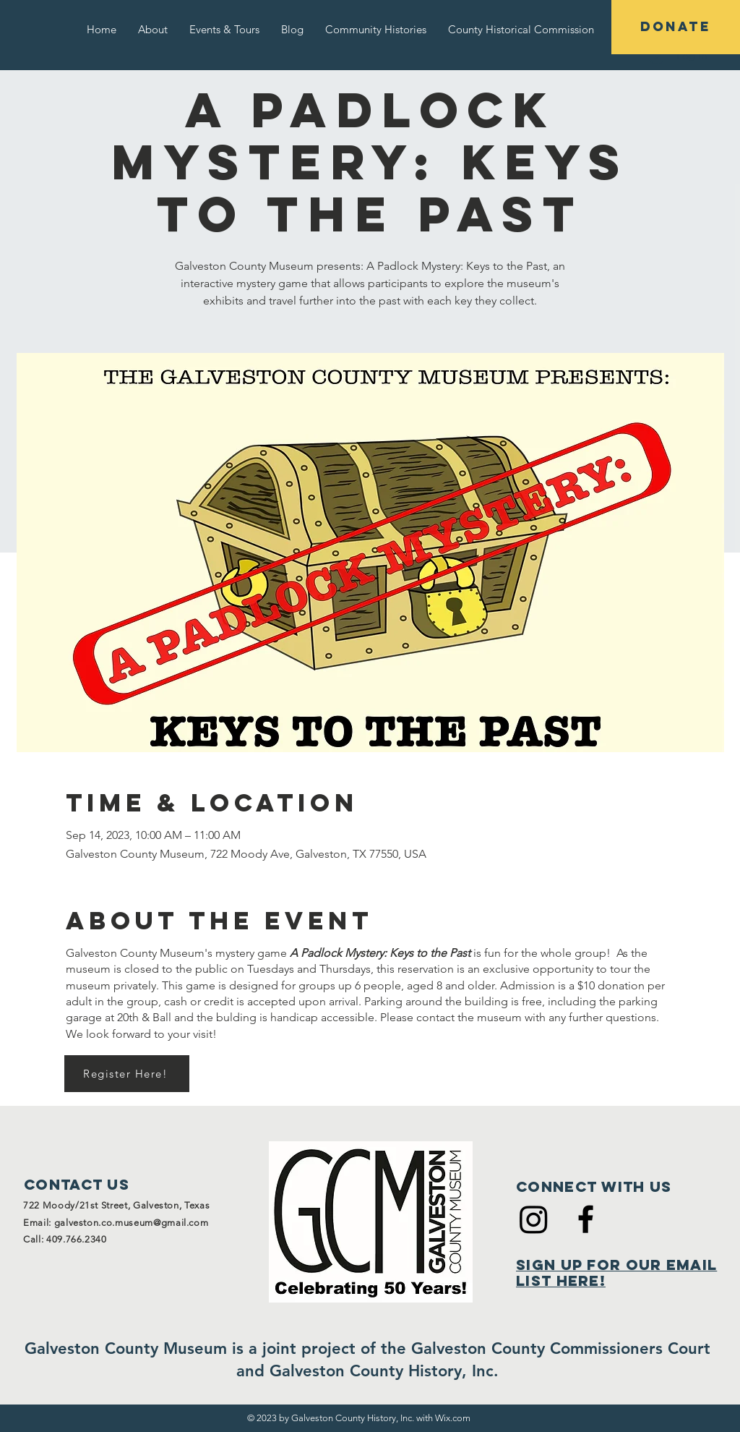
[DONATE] (675, 27)
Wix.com (452, 1417)
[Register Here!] (126, 1073)
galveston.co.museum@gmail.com (131, 1222)
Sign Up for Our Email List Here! (616, 1273)
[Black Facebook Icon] (585, 1219)
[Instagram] (533, 1219)
